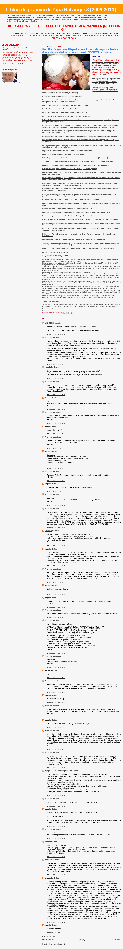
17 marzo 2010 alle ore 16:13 (56, 607)
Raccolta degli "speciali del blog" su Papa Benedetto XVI (19, 59)
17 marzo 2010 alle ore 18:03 (56, 749)
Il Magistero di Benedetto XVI (11, 54)
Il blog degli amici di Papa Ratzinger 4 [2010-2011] (17, 60)
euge (47, 426)
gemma (48, 878)
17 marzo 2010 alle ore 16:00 (56, 546)
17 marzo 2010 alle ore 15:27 (56, 481)
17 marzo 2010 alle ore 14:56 (56, 334)
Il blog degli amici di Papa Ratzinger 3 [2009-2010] (61, 9)
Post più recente (48, 940)
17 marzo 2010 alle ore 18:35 (56, 795)
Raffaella (48, 398)
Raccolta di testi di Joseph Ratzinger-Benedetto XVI (18, 57)
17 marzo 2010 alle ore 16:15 (56, 653)
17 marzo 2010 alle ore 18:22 (56, 767)
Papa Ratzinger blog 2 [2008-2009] (12, 62)
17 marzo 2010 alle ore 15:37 (56, 491)
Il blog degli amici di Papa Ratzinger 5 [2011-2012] (17, 52)
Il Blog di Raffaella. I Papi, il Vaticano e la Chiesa (17, 51)
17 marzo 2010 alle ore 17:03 (56, 727)
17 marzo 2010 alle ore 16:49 (56, 717)
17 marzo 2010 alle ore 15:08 (56, 409)
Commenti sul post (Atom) (58, 944)
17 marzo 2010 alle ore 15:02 (56, 378)
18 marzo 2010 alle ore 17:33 (56, 932)
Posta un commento (48, 936)
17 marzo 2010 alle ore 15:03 (56, 395)
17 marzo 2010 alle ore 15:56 (56, 527)
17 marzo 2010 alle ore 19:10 (56, 826)
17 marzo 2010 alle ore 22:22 (56, 922)
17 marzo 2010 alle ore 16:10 (56, 594)
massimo (48, 731)
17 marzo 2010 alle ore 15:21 (56, 468)
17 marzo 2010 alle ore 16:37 (56, 678)
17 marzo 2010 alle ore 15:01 (56, 364)
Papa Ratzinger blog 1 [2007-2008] (12, 63)
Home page (82, 940)
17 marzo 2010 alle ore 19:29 (56, 857)
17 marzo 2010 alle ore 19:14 (56, 838)
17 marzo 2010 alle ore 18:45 (56, 806)
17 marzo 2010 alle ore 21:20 (56, 875)
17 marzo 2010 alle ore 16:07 (56, 566)
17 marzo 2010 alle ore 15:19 (56, 448)
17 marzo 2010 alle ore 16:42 (56, 702)
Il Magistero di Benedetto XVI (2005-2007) (15, 55)
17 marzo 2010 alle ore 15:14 (56, 434)
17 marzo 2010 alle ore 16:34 (56, 667)
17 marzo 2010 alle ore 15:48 (56, 505)
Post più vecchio (115, 940)
